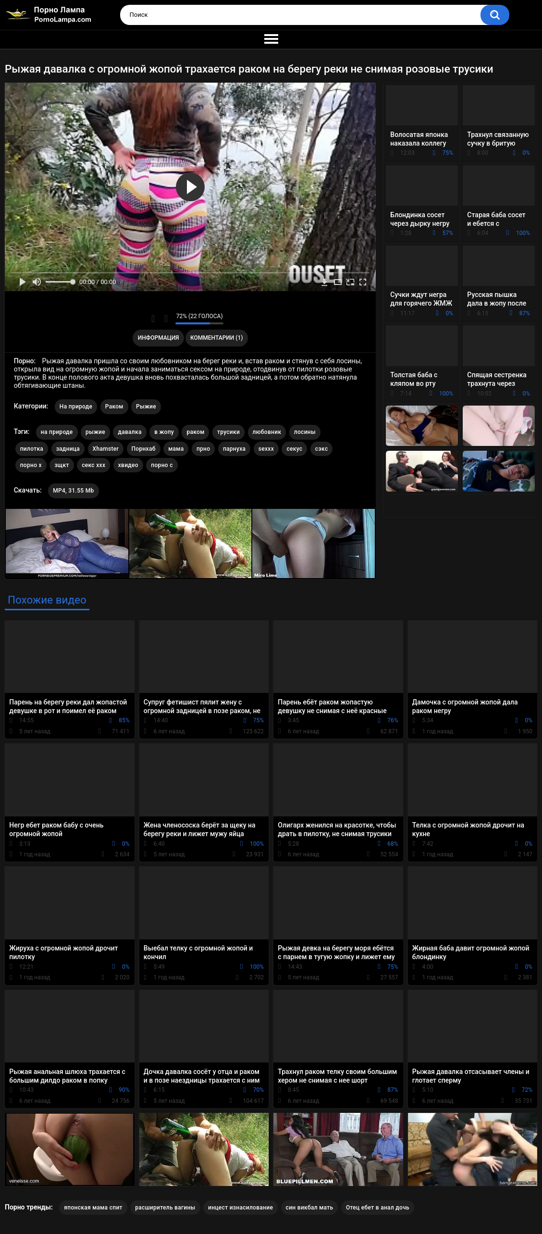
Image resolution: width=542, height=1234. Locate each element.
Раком (114, 406)
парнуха (234, 448)
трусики (228, 432)
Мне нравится (153, 318)
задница (68, 448)
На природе (76, 406)
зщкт (61, 465)
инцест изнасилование (240, 1207)
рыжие (95, 432)
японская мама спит (93, 1207)
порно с (161, 465)
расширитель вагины (165, 1207)
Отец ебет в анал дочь (377, 1207)
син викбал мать (309, 1207)
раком (195, 432)
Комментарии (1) (216, 337)
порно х (31, 465)
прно (203, 448)
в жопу (164, 432)
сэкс (321, 448)
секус (294, 448)
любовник (267, 432)
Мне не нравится (165, 318)
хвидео (128, 465)
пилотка (31, 448)
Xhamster (106, 448)
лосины (305, 432)
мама (176, 448)
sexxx (266, 448)
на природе (57, 432)
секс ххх (93, 465)
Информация (158, 337)
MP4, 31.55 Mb (73, 490)
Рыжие (146, 406)
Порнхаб (144, 448)
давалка (129, 432)
